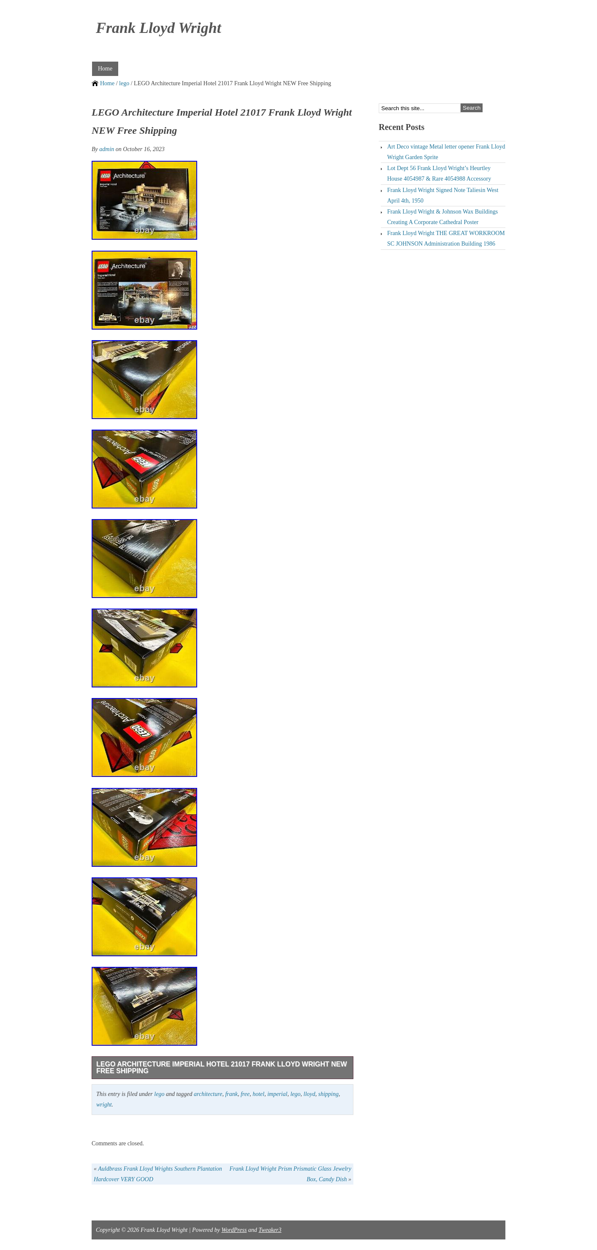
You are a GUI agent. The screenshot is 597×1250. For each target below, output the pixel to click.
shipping (328, 1094)
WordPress (234, 1230)
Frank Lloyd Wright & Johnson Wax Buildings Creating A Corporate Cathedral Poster (442, 216)
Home (105, 68)
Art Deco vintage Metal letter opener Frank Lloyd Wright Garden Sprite (446, 151)
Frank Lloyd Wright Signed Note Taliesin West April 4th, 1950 (442, 195)
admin (106, 149)
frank (231, 1094)
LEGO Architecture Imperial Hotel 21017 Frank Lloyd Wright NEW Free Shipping (221, 1067)
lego (124, 83)
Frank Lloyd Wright (158, 27)
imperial (277, 1094)
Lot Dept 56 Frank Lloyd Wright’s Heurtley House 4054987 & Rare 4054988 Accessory (439, 173)
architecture (208, 1094)
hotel (258, 1094)
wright (104, 1104)
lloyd (309, 1094)
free (245, 1094)
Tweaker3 (269, 1230)
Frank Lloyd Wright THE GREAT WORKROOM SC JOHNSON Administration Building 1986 (446, 238)
